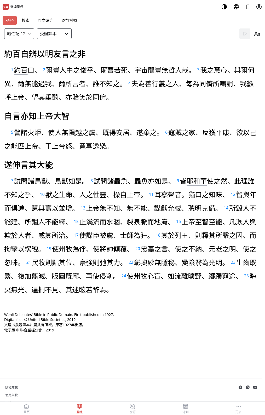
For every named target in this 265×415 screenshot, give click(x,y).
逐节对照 (69, 20)
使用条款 (11, 395)
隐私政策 (11, 387)
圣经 (10, 20)
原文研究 (45, 20)
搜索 (26, 20)
